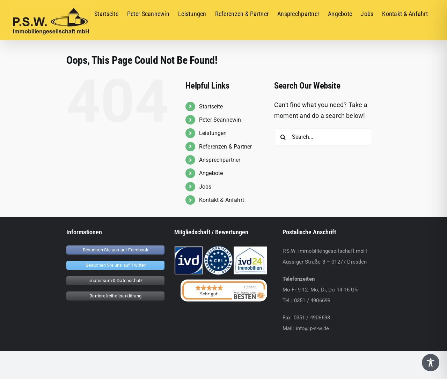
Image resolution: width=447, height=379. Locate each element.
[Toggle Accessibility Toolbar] (430, 362)
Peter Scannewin (220, 119)
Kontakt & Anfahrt (221, 200)
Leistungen (213, 133)
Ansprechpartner (220, 160)
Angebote (211, 173)
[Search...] (323, 137)
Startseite (211, 106)
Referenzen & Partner (225, 146)
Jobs (205, 186)
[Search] (283, 137)
